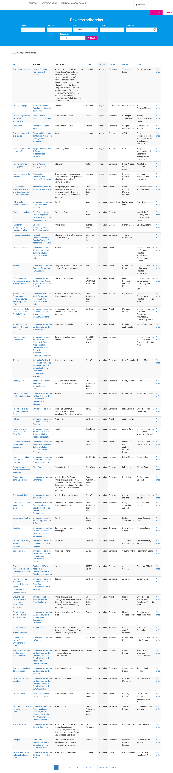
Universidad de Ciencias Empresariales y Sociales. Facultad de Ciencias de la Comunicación (42, 508)
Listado (157, 12)
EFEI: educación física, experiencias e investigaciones (21, 281)
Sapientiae (17, 126)
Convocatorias (49, 3)
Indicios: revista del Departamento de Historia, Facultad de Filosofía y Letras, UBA (21, 299)
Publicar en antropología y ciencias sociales (20, 227)
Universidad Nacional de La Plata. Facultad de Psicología (42, 671)
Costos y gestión (20, 381)
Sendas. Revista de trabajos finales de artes (21, 755)
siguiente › (103, 767)
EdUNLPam (37, 467)
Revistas (33, 3)
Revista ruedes (19, 694)
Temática (51, 26)
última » (114, 767)
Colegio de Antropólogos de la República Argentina (41, 227)
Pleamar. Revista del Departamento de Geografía (21, 444)
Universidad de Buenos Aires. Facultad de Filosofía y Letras (42, 599)
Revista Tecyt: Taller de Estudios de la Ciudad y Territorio (21, 311)
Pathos (16, 419)
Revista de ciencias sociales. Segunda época (21, 411)
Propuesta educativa (21, 235)
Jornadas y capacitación (73, 3)
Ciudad (102, 26)
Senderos (17, 266)
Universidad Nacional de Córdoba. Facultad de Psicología (42, 421)
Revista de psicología (21, 212)
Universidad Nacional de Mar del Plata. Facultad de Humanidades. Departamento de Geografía (42, 447)
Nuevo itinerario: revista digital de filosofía (19, 431)
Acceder (140, 5)
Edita (139, 64)
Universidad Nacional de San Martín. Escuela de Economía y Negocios (42, 459)
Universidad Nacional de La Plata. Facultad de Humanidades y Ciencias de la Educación (42, 398)
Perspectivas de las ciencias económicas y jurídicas (21, 469)
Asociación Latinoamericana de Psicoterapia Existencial (42, 571)
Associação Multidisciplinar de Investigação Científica (42, 176)
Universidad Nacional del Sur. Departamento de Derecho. (42, 520)
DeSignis (16, 740)
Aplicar (92, 38)
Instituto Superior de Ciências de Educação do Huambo (42, 108)
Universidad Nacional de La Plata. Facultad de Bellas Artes (42, 327)
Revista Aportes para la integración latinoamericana (21, 653)
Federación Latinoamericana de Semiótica (41, 742)
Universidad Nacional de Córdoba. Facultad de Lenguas (42, 543)
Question (16, 528)
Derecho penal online (21, 518)
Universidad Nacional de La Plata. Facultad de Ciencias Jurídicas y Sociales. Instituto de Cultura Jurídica (42, 683)
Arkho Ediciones (39, 627)
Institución (130, 26)
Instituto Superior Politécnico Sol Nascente (40, 72)
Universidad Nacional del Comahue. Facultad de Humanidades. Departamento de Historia (42, 253)
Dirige (125, 64)
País (75, 26)
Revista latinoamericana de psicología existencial (21, 569)
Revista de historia (20, 248)
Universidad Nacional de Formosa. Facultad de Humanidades (42, 268)
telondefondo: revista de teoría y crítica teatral (22, 709)
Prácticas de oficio (20, 724)
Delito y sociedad (20, 495)
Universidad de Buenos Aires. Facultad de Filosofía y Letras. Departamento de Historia (42, 299)
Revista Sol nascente (21, 69)
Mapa (169, 12)
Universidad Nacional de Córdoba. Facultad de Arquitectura (42, 311)
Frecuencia (64, 34)
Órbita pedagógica (20, 106)
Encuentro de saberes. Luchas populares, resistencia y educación (19, 602)
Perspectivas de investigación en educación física (19, 615)
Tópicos (16, 360)
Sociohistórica (19, 551)
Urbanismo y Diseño (41, 317)
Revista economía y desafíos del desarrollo (21, 459)
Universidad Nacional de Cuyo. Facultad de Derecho (42, 204)
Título (23, 26)
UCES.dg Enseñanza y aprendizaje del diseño (21, 505)
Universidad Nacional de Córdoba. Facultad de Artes (42, 755)
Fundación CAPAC (40, 566)
